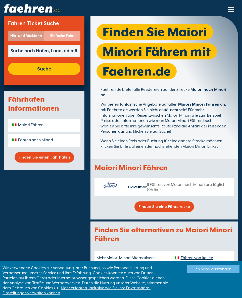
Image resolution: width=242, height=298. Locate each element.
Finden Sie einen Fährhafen (44, 157)
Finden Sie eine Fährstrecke (164, 206)
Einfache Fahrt (62, 36)
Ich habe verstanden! (213, 269)
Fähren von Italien (197, 258)
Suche (44, 68)
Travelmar (137, 187)
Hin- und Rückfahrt (26, 36)
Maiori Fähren (30, 125)
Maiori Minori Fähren (198, 104)
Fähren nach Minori (35, 140)
